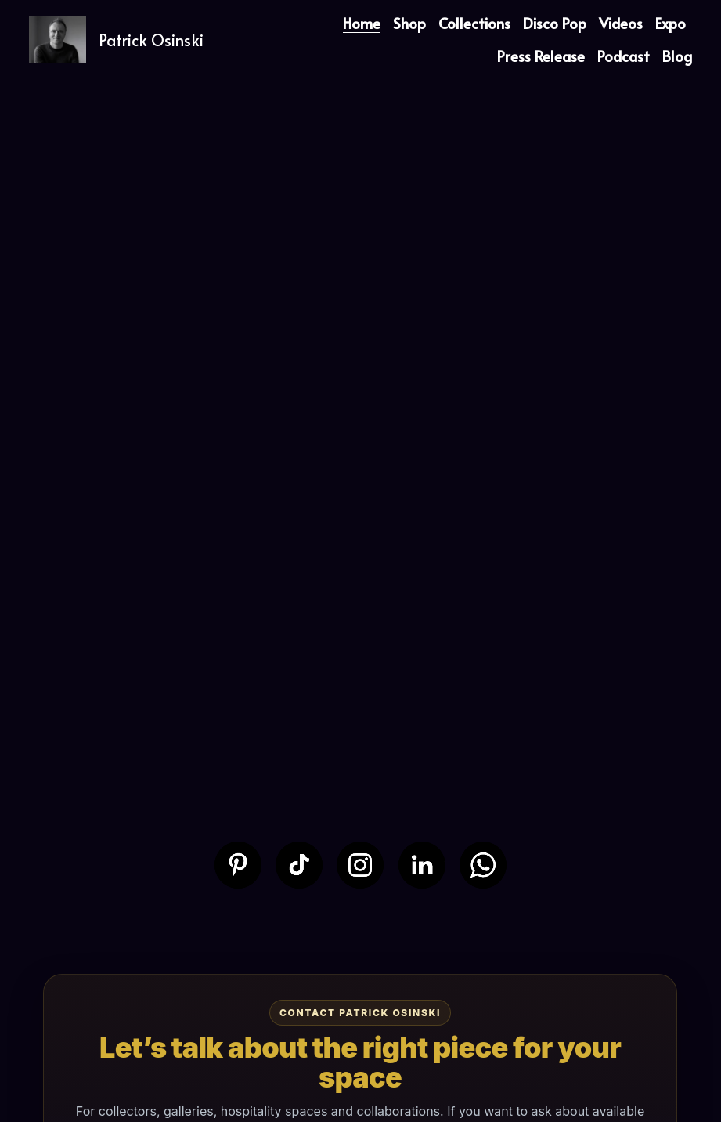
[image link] (237, 863)
